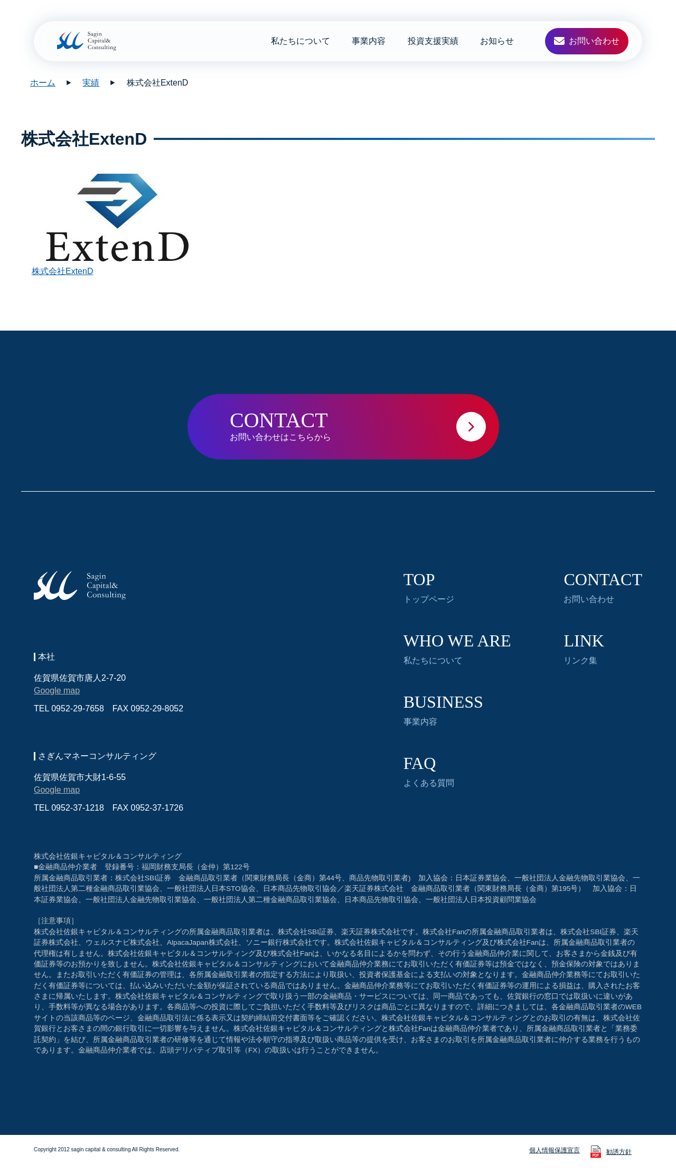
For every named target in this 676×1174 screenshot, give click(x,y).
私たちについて (300, 40)
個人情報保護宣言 (554, 1150)
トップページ (428, 587)
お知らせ (497, 40)
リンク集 (584, 648)
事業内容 (369, 40)
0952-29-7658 (77, 708)
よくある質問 (428, 771)
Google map (57, 690)
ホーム (42, 82)
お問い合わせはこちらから (364, 425)
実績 (90, 82)
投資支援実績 (433, 40)
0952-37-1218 (77, 807)
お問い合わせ (603, 587)
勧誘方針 (619, 1152)
